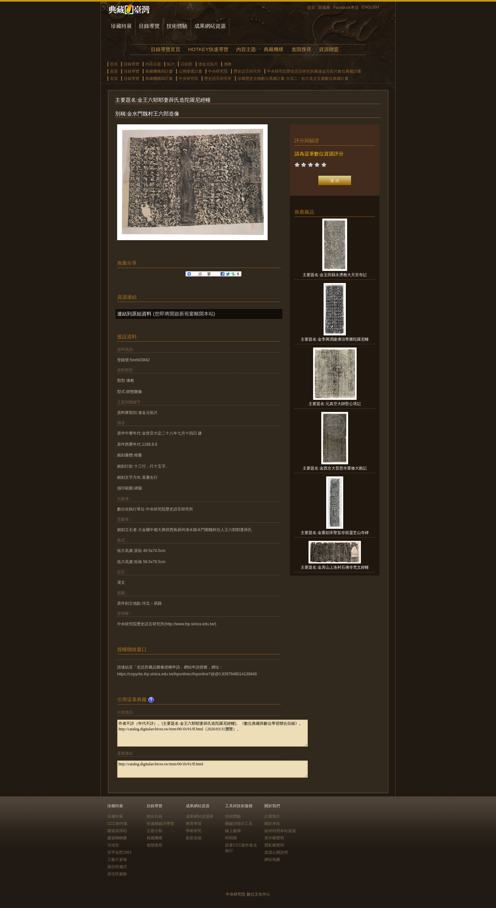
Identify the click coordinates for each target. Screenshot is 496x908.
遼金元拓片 (208, 64)
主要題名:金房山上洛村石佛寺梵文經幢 (334, 567)
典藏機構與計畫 (159, 71)
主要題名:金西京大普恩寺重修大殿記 (334, 468)
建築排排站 (117, 830)
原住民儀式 (117, 866)
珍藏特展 (121, 26)
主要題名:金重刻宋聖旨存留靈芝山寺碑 (334, 532)
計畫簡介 (272, 816)
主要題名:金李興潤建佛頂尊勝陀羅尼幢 (334, 339)
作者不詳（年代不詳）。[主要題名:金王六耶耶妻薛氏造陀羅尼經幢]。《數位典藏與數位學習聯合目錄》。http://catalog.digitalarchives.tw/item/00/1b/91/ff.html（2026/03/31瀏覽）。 (212, 733)
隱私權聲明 (274, 845)
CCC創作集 (117, 823)
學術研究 (194, 830)
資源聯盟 (329, 49)
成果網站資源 (210, 26)
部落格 (324, 7)
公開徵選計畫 (190, 71)
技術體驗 (177, 26)
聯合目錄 (154, 816)
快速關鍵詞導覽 (160, 823)
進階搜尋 (301, 49)
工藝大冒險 (117, 859)
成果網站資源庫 (199, 816)
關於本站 (272, 823)
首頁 (311, 7)
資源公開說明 (276, 852)
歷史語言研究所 (247, 71)
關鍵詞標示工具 (239, 823)
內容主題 (246, 49)
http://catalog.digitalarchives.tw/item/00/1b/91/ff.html (212, 769)
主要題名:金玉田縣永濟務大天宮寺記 (334, 275)
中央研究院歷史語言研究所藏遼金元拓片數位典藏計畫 (314, 71)
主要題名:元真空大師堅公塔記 (335, 403)
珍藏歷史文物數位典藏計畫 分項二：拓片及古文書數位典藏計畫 (293, 78)
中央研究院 (218, 71)
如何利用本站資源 (280, 830)
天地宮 (113, 845)
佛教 (228, 64)
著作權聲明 (274, 838)
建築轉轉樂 (117, 838)
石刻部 (186, 64)
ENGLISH (370, 7)
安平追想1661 (119, 852)
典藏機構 (273, 49)
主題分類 (154, 830)
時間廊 (231, 838)
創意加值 (194, 838)
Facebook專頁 (346, 7)
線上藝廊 (233, 830)
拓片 (171, 64)
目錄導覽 (149, 26)
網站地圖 (272, 859)
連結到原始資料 (134, 313)
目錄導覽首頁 (165, 49)
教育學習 (194, 823)
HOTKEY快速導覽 (208, 49)
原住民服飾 (117, 874)
